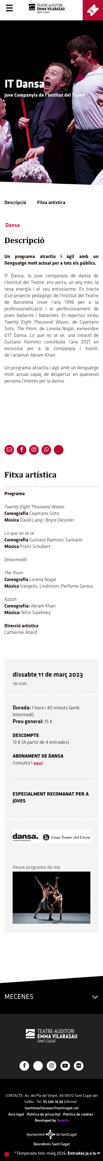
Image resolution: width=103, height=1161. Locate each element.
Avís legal (16, 1114)
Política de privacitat (43, 1114)
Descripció (15, 202)
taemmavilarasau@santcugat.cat (52, 1108)
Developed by (52, 1120)
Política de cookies (78, 1114)
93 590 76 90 (53, 1102)
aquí (38, 763)
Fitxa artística (51, 202)
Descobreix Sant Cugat (52, 1144)
